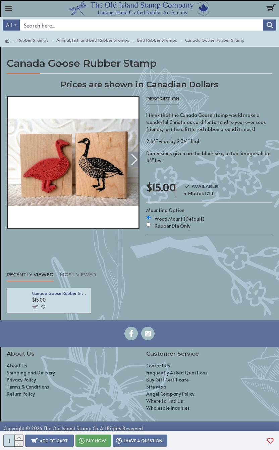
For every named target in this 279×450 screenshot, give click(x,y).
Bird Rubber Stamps (157, 40)
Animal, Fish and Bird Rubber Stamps (92, 40)
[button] (134, 159)
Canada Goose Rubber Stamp (60, 293)
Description (162, 99)
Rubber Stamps (32, 40)
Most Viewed (78, 275)
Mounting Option (165, 210)
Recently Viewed (30, 275)
